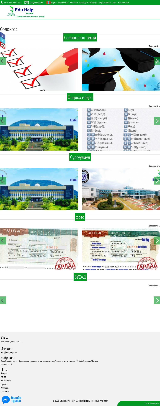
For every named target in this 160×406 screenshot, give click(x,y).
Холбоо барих (123, 2)
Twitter (2, 40)
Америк (4, 373)
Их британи (6, 380)
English (53, 2)
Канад (3, 376)
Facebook (2, 35)
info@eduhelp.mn (9, 352)
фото (114, 2)
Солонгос (5, 391)
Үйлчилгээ (74, 2)
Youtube (2, 45)
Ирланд (4, 384)
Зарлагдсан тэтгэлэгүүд (88, 2)
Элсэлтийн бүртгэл (152, 403)
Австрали (5, 387)
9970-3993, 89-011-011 (11, 341)
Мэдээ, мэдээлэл (105, 2)
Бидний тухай (63, 2)
